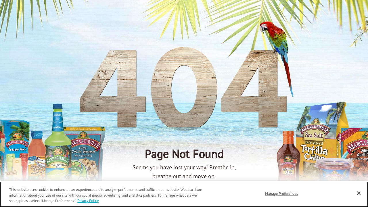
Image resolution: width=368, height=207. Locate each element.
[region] (184, 194)
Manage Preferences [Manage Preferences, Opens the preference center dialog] (281, 193)
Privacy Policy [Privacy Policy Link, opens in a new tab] (88, 201)
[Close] (358, 193)
